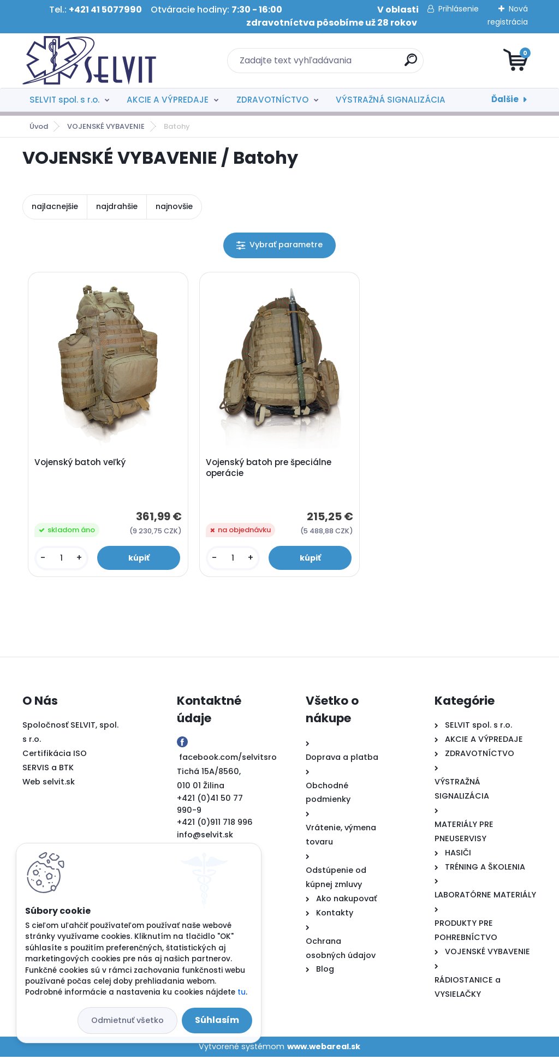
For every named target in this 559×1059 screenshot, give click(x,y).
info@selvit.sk (205, 836)
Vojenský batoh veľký (81, 463)
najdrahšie (117, 206)
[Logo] (89, 60)
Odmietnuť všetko (127, 1020)
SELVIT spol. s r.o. (64, 99)
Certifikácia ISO (54, 755)
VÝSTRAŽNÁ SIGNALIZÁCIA (390, 99)
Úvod (38, 126)
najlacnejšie (55, 206)
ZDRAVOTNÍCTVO (272, 99)
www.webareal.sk (323, 1048)
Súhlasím (217, 1020)
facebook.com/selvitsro (228, 758)
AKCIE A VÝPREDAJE (168, 99)
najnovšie (174, 206)
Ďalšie (505, 99)
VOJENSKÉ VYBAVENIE (106, 126)
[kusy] (62, 559)
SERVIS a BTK (48, 769)
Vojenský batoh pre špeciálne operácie (269, 469)
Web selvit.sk (48, 783)
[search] (411, 64)
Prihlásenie (458, 8)
